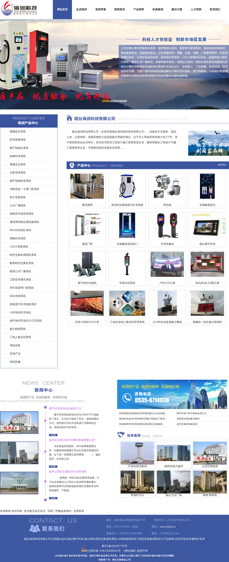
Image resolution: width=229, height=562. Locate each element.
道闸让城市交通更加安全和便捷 (67, 471)
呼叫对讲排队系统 (20, 230)
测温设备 (15, 345)
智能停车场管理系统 (22, 213)
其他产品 (15, 353)
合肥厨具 (78, 511)
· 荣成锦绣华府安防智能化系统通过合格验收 (140, 424)
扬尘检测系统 (18, 328)
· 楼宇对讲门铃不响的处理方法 (191, 413)
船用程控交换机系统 (22, 263)
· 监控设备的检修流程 (186, 424)
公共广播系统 (18, 205)
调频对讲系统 (18, 238)
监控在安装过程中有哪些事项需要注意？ (73, 440)
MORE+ (222, 164)
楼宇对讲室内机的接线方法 (65, 408)
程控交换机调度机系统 (23, 254)
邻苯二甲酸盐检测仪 (60, 511)
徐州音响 (16, 511)
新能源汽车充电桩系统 (23, 304)
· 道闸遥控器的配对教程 (188, 418)
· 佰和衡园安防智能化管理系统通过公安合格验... (142, 413)
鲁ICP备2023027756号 (114, 546)
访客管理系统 (18, 172)
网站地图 (129, 550)
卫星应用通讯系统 (20, 279)
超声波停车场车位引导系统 (26, 320)
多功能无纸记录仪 (34, 511)
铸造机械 (15, 361)
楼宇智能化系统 (19, 148)
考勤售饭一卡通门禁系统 (24, 189)
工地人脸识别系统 (20, 337)
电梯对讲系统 (18, 156)
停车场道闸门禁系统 (22, 287)
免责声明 (142, 550)
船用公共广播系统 (20, 271)
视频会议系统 (18, 164)
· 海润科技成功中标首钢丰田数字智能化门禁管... (142, 418)
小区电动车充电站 (20, 312)
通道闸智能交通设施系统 (24, 222)
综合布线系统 (18, 296)
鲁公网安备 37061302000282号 (101, 550)
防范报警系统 (18, 139)
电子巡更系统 (18, 197)
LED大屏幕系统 (19, 246)
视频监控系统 (18, 131)
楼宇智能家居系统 (20, 180)
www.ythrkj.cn (168, 526)
